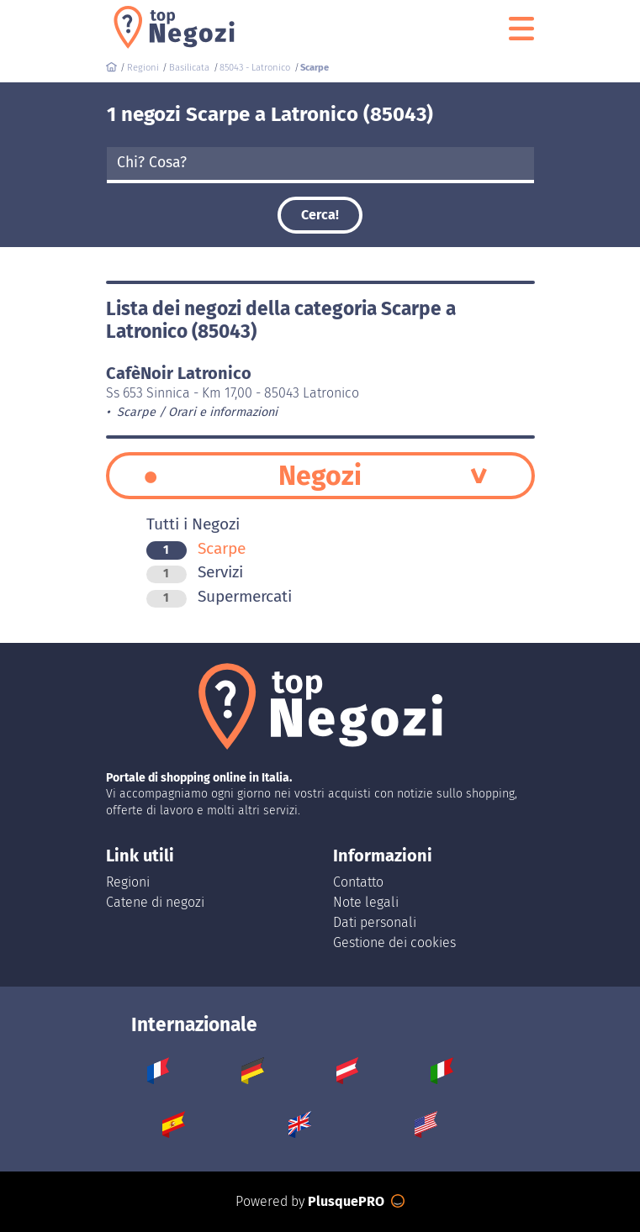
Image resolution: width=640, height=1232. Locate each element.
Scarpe (196, 548)
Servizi (194, 572)
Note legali (366, 902)
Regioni (128, 882)
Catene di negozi (155, 902)
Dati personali (374, 922)
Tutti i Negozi (193, 524)
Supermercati (219, 596)
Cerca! (320, 215)
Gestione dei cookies (394, 942)
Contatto (358, 882)
